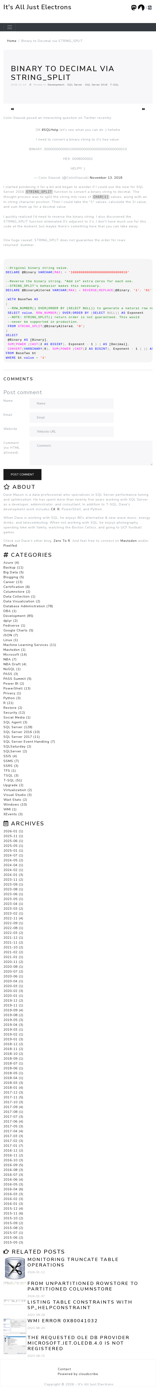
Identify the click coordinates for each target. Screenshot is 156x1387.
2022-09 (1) (13, 923)
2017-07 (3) (13, 1116)
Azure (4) (11, 562)
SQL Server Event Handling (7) (29, 741)
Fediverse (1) (14, 625)
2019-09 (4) (13, 1010)
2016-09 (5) (13, 1165)
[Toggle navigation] (10, 27)
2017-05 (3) (13, 1126)
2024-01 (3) (13, 875)
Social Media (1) (17, 717)
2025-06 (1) (13, 841)
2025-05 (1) (13, 846)
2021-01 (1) (13, 957)
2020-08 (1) (13, 967)
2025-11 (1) (13, 836)
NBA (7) (10, 659)
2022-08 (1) (13, 928)
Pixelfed (10, 545)
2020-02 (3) (13, 991)
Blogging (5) (13, 577)
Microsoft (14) (15, 654)
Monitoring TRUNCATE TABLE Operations (73, 1262)
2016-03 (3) (13, 1194)
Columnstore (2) (16, 591)
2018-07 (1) (13, 1063)
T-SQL (114, 84)
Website (10, 429)
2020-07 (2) (13, 971)
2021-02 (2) (13, 952)
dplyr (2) (10, 621)
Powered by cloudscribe (78, 1374)
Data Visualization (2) (21, 601)
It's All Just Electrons (37, 7)
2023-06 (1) (13, 894)
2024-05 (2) (13, 860)
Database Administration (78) (28, 606)
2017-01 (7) (13, 1146)
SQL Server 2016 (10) (21, 732)
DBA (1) (10, 611)
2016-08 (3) (13, 1170)
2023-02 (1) (13, 913)
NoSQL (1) (12, 669)
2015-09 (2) (13, 1223)
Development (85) (18, 616)
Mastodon (129, 541)
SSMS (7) (11, 761)
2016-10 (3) (13, 1160)
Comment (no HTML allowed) (11, 448)
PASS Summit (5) (17, 679)
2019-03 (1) (13, 1029)
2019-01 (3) (13, 1039)
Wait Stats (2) (15, 800)
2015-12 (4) (13, 1208)
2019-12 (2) (13, 1000)
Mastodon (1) (14, 650)
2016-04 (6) (13, 1189)
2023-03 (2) (13, 908)
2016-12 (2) (13, 1150)
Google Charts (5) (18, 630)
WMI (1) (10, 809)
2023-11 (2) (13, 879)
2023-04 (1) (13, 904)
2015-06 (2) (13, 1237)
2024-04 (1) (13, 865)
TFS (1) (9, 770)
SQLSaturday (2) (17, 746)
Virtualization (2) (17, 790)
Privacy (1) (12, 693)
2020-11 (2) (13, 962)
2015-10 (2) (13, 1218)
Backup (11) (13, 567)
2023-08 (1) (13, 889)
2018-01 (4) (13, 1087)
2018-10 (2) (13, 1054)
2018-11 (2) (13, 1049)
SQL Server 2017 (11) (21, 737)
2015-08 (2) (13, 1228)
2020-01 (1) (13, 996)
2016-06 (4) (13, 1179)
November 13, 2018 (106, 178)
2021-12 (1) (13, 937)
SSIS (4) (10, 756)
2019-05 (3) (13, 1020)
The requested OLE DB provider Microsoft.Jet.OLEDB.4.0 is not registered (78, 1343)
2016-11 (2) (13, 1155)
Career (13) (13, 582)
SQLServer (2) (15, 751)
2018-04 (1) (13, 1078)
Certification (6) (16, 587)
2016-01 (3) (13, 1204)
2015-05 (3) (13, 1242)
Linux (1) (10, 640)
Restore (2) (12, 708)
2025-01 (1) (13, 850)
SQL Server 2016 (96, 84)
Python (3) (12, 698)
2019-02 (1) (13, 1034)
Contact (64, 1369)
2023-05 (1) (13, 899)
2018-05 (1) (13, 1073)
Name (8, 401)
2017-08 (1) (13, 1112)
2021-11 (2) (13, 942)
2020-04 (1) (13, 981)
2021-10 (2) (13, 947)
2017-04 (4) (13, 1131)
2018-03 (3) (13, 1083)
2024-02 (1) (13, 870)
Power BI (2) (13, 683)
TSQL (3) (11, 775)
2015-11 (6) (13, 1213)
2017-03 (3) (13, 1136)
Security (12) (14, 712)
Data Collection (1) (19, 596)
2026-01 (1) (13, 831)
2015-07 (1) (13, 1233)
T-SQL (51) (12, 780)
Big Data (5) (13, 572)
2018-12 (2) (13, 1044)
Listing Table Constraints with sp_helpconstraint (79, 1305)
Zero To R (61, 541)
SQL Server (74, 84)
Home (12, 41)
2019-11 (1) (13, 1005)
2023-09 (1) (13, 884)
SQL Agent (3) (15, 722)
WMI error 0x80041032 (62, 1321)
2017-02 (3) (13, 1141)
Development (56, 84)
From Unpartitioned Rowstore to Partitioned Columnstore (82, 1286)
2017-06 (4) (13, 1121)
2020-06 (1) (13, 976)
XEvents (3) (13, 814)
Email (7, 415)
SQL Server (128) (17, 727)
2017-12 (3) (13, 1092)
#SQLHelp (50, 130)
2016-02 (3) (13, 1199)
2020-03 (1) (13, 986)
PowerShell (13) (17, 688)
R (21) (8, 703)
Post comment (22, 474)
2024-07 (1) (13, 855)
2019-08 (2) (13, 1015)
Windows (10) (15, 804)
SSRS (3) (10, 766)
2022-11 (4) (13, 918)
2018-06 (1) (13, 1068)
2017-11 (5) (13, 1097)
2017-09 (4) (13, 1107)
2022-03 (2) (13, 933)
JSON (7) (10, 635)
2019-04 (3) (13, 1025)
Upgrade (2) (13, 785)
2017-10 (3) (13, 1102)
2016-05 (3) (13, 1184)
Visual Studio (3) (17, 795)
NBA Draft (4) (14, 664)
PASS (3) (10, 674)
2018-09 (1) (13, 1058)
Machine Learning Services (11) (29, 645)
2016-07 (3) (13, 1175)
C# (53, 509)
